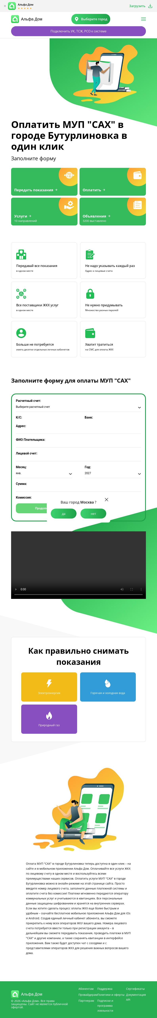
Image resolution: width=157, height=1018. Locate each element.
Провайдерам (87, 995)
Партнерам (86, 1001)
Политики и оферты (110, 995)
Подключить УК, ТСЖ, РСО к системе (78, 31)
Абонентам (86, 989)
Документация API (136, 997)
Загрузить (137, 6)
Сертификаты (135, 989)
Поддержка (104, 989)
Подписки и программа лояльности (105, 1005)
